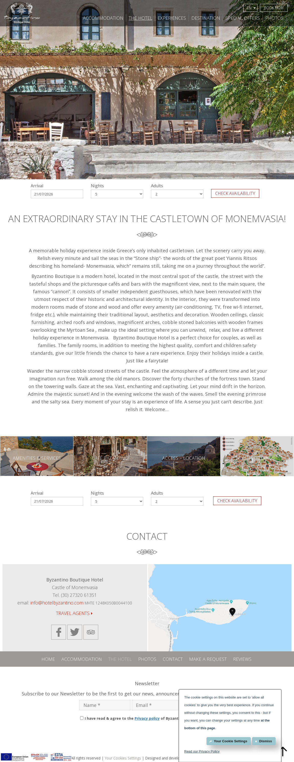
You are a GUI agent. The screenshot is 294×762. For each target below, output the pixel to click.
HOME (48, 659)
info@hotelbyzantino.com (56, 603)
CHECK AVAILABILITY (235, 193)
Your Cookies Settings (123, 758)
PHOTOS (274, 18)
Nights (97, 186)
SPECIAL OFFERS (242, 18)
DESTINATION (205, 18)
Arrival (37, 186)
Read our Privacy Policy (202, 751)
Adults (157, 186)
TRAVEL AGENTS (74, 613)
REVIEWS (242, 659)
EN (251, 7)
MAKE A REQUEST (208, 659)
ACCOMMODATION (103, 18)
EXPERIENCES (172, 18)
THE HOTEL (140, 18)
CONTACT (173, 659)
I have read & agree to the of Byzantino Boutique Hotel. (149, 718)
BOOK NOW (274, 7)
